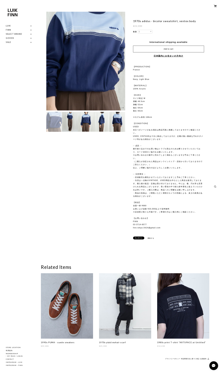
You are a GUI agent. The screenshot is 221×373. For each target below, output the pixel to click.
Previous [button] (49, 61)
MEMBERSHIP (12, 353)
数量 (135, 32)
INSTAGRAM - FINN (14, 365)
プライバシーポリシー (172, 359)
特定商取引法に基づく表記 (190, 359)
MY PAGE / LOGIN (15, 356)
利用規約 (9, 350)
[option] (85, 61)
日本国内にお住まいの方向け (168, 56)
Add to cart (168, 49)
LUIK (8, 26)
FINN (8, 30)
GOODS (10, 38)
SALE (8, 42)
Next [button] (122, 61)
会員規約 (203, 359)
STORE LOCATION (13, 347)
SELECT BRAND (14, 34)
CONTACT (10, 359)
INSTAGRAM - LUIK (14, 362)
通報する (151, 238)
